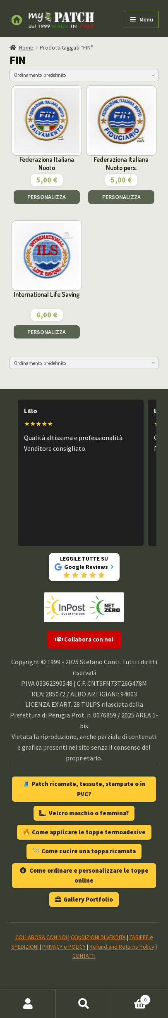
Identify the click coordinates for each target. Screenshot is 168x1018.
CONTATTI (84, 955)
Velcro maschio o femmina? (84, 813)
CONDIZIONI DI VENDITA (98, 937)
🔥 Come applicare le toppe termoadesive (84, 832)
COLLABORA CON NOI (41, 937)
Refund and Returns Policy (121, 946)
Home (26, 47)
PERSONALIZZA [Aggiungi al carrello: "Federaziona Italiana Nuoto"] (46, 197)
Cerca (84, 1004)
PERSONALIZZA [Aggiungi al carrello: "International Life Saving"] (46, 332)
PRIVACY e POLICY (64, 946)
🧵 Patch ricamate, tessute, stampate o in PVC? (84, 789)
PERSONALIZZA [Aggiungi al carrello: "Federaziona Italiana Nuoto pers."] (121, 197)
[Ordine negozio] (84, 75)
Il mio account (28, 1004)
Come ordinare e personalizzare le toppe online (84, 875)
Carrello (131, 998)
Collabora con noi (84, 639)
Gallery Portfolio (84, 899)
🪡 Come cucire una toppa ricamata (84, 851)
